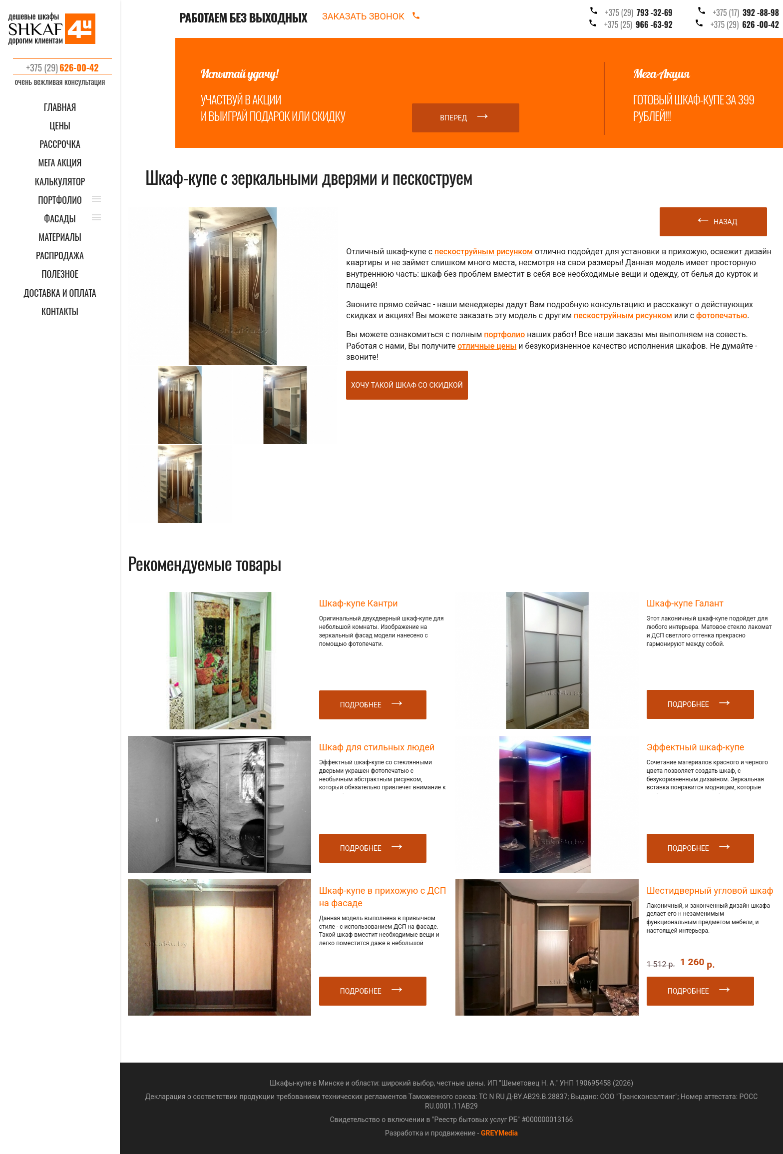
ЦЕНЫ (59, 125)
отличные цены (486, 346)
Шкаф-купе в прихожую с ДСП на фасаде (382, 896)
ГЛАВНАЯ (60, 107)
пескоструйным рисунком (483, 251)
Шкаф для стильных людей (377, 747)
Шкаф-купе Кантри (358, 603)
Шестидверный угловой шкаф (710, 890)
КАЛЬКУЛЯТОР (60, 181)
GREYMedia (499, 1133)
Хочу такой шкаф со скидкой (407, 385)
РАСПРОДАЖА (60, 255)
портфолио (504, 334)
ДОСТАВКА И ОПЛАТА (59, 293)
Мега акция (60, 162)
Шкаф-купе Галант (685, 603)
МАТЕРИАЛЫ (59, 237)
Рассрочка (59, 144)
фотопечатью (721, 315)
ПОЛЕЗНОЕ (59, 274)
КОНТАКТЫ (59, 311)
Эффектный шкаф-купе (696, 747)
